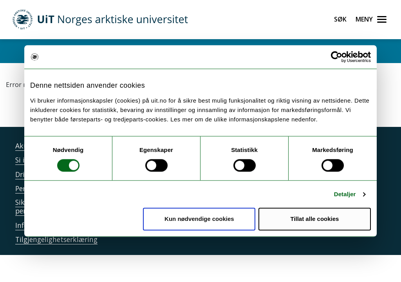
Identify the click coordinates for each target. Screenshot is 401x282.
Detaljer (345, 194)
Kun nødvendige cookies (199, 219)
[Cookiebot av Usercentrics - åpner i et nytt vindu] (336, 57)
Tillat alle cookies (314, 219)
